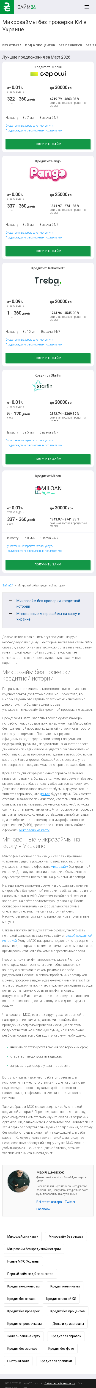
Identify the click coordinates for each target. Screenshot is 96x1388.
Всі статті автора (49, 1202)
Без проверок (70, 45)
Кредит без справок (66, 1336)
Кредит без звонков (22, 1348)
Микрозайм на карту (22, 1236)
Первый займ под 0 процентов (30, 1274)
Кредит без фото (61, 1348)
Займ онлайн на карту (23, 1336)
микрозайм (59, 866)
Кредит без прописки (56, 1361)
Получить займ (48, 144)
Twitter (70, 1202)
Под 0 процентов (40, 45)
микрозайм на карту (34, 830)
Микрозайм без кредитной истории (34, 1249)
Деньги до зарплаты (68, 1324)
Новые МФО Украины (23, 1261)
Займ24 (7, 585)
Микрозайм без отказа (66, 1236)
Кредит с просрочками (24, 1324)
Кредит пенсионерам (23, 1286)
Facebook (43, 1209)
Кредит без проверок (23, 1311)
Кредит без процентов (67, 1311)
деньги (45, 794)
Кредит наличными (65, 1286)
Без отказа (12, 45)
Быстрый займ (18, 1361)
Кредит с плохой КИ (61, 1299)
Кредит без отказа (21, 1299)
